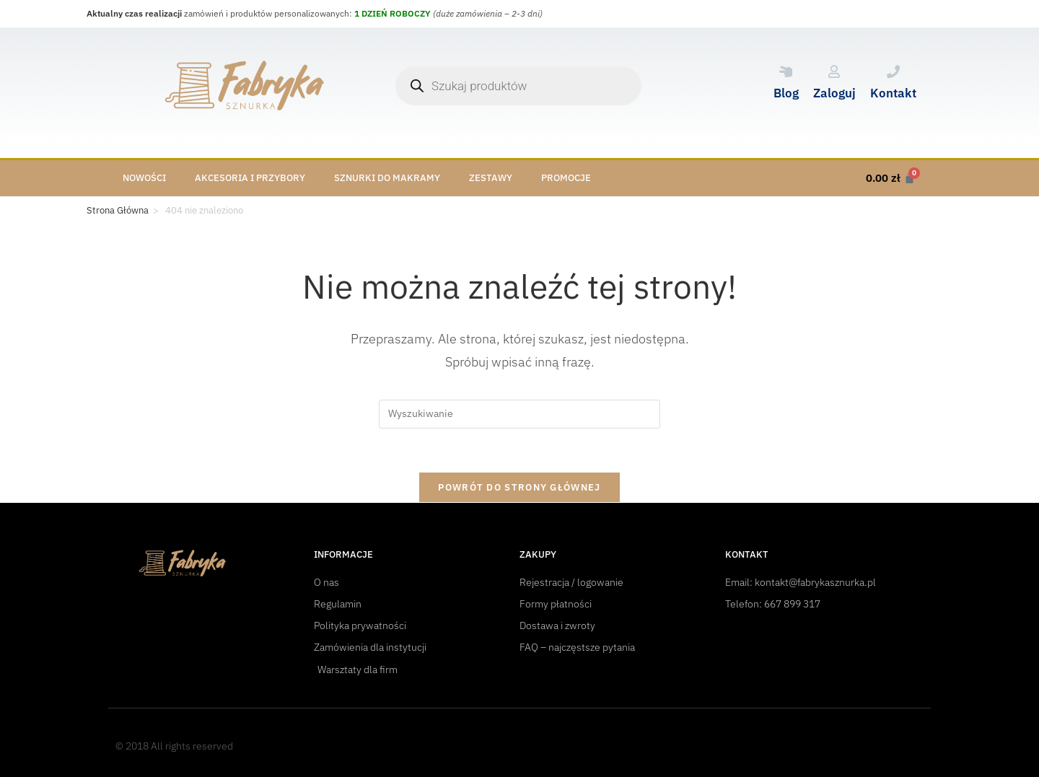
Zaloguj (834, 93)
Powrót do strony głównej (519, 487)
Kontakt (893, 93)
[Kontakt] (893, 71)
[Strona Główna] (118, 210)
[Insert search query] (519, 414)
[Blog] (785, 71)
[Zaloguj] (834, 71)
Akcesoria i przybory (250, 178)
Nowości (144, 178)
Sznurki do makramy (387, 178)
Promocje (566, 178)
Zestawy (490, 178)
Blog (786, 93)
